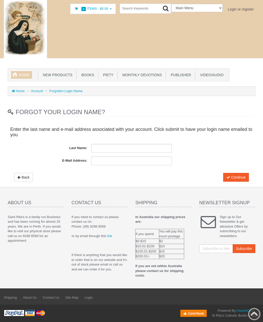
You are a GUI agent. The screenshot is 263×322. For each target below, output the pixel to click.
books (86, 75)
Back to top (254, 314)
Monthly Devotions (141, 75)
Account (37, 91)
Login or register (241, 9)
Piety (107, 75)
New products (56, 75)
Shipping (10, 297)
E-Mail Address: (74, 160)
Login (88, 297)
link (109, 236)
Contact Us (51, 297)
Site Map (71, 297)
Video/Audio (211, 75)
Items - (93, 9)
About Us (29, 297)
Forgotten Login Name (65, 91)
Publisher (180, 75)
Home (24, 75)
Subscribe (244, 249)
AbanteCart (245, 311)
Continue (236, 177)
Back (23, 177)
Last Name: (78, 148)
